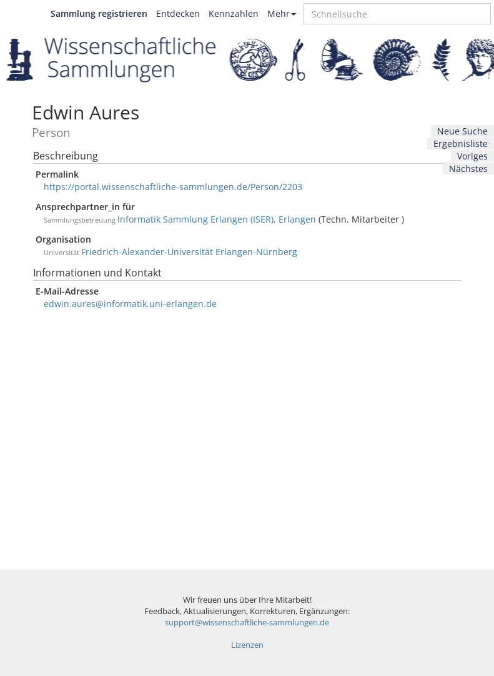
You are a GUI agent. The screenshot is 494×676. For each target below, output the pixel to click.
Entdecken (178, 13)
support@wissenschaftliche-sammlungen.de (247, 622)
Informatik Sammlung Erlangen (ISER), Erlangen (216, 219)
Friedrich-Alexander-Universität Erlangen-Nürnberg (189, 252)
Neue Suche (462, 131)
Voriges (472, 156)
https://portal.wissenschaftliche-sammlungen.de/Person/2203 (173, 187)
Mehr (281, 13)
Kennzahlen (234, 13)
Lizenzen (247, 645)
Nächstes (468, 168)
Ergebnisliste (460, 143)
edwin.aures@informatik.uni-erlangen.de (130, 304)
